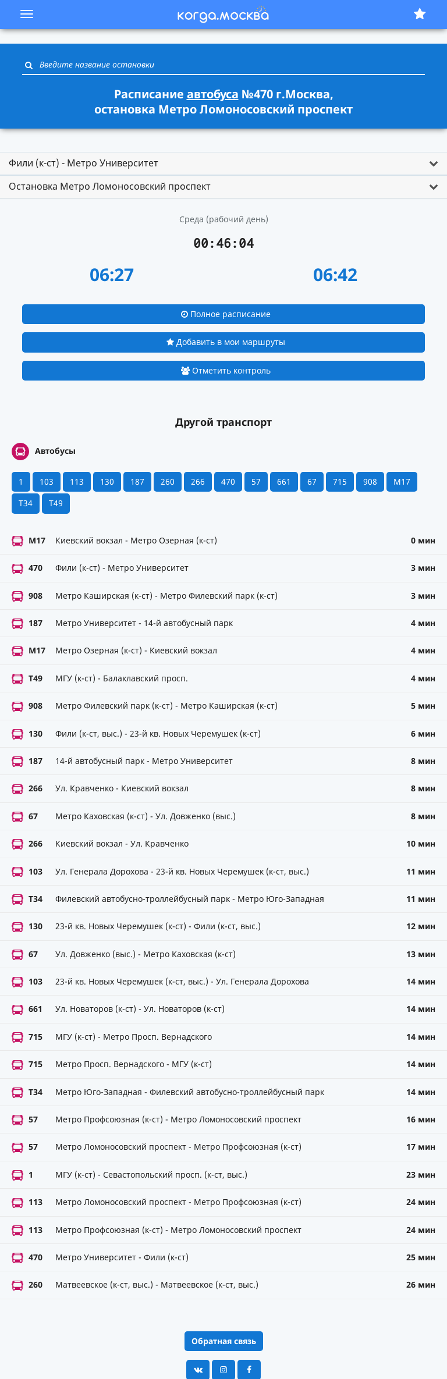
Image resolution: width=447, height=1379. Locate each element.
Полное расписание (226, 313)
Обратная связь (223, 1340)
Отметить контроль (226, 370)
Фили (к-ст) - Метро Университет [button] (83, 163)
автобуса (213, 94)
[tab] (223, 163)
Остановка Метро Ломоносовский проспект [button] (110, 186)
